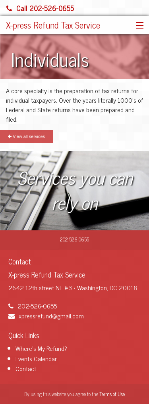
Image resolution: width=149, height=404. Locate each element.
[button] (138, 26)
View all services (26, 136)
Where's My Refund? (41, 348)
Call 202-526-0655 (40, 8)
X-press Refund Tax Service (53, 24)
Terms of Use (112, 394)
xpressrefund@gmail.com (46, 315)
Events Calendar (36, 358)
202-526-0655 (32, 306)
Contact (25, 368)
